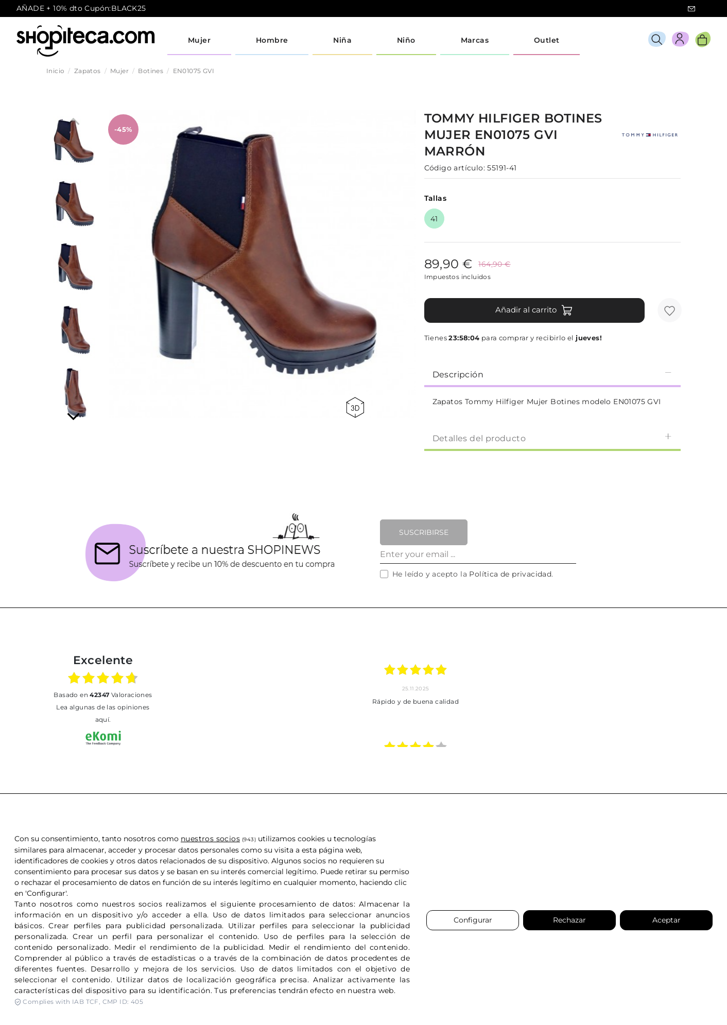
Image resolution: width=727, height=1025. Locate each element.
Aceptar (666, 920)
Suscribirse (423, 532)
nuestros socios (210, 838)
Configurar (473, 920)
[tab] (552, 373)
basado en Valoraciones (103, 695)
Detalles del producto (552, 437)
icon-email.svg (691, 9)
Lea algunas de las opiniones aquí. (102, 713)
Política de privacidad (510, 574)
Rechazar (569, 920)
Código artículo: (454, 167)
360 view (355, 407)
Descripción (552, 374)
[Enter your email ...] (478, 554)
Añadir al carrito (534, 310)
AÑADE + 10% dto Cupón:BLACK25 (81, 8)
